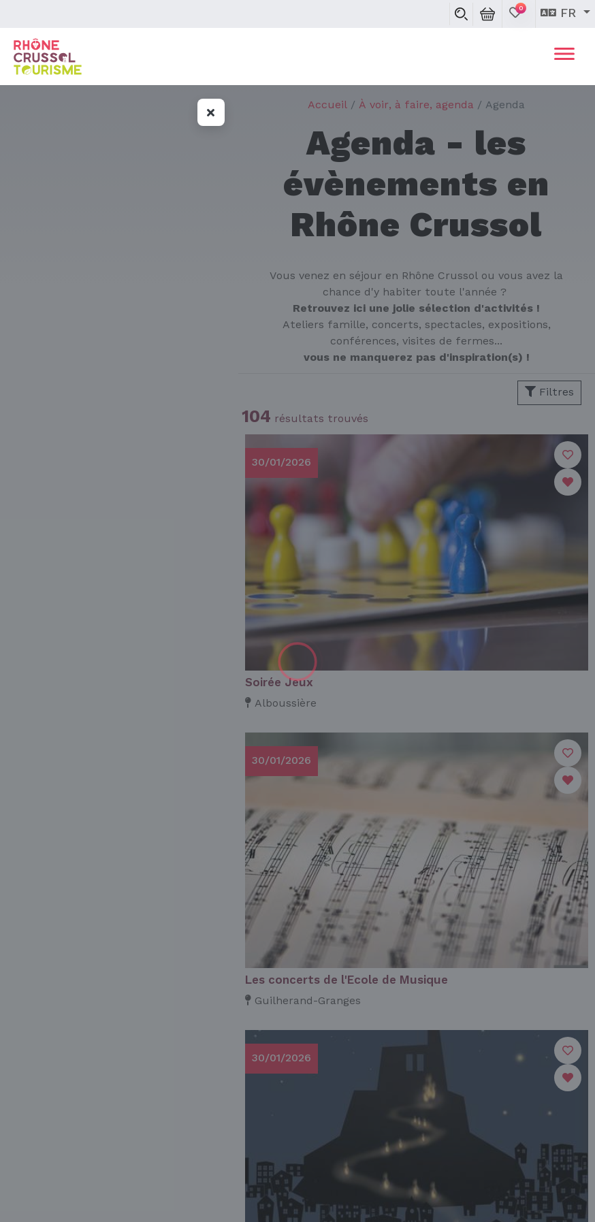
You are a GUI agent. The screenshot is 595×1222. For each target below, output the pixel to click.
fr (560, 13)
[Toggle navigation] (564, 56)
